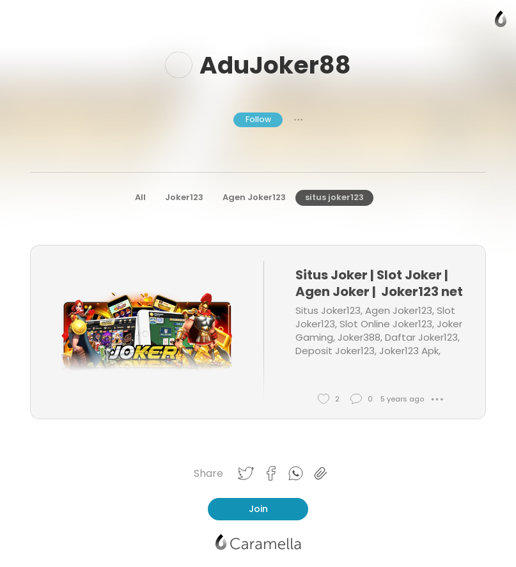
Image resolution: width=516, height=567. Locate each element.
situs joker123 (334, 197)
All (140, 197)
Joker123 (184, 197)
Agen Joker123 (254, 197)
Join (258, 508)
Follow (258, 119)
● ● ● (298, 119)
